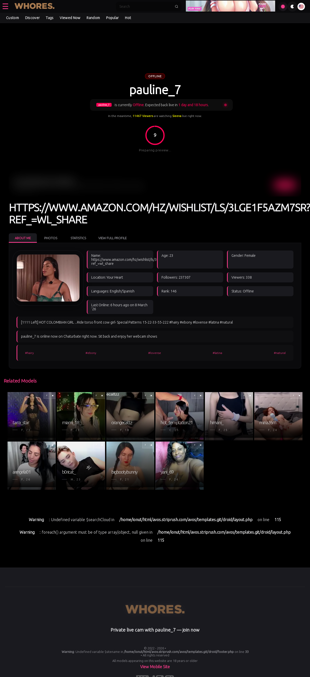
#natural (280, 352)
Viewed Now (70, 18)
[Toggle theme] (292, 7)
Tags (49, 18)
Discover (32, 18)
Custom (12, 18)
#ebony (91, 352)
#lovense (154, 352)
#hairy (29, 352)
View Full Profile (112, 238)
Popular (112, 18)
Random (93, 18)
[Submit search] (176, 6)
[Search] (145, 7)
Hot (128, 18)
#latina (217, 352)
